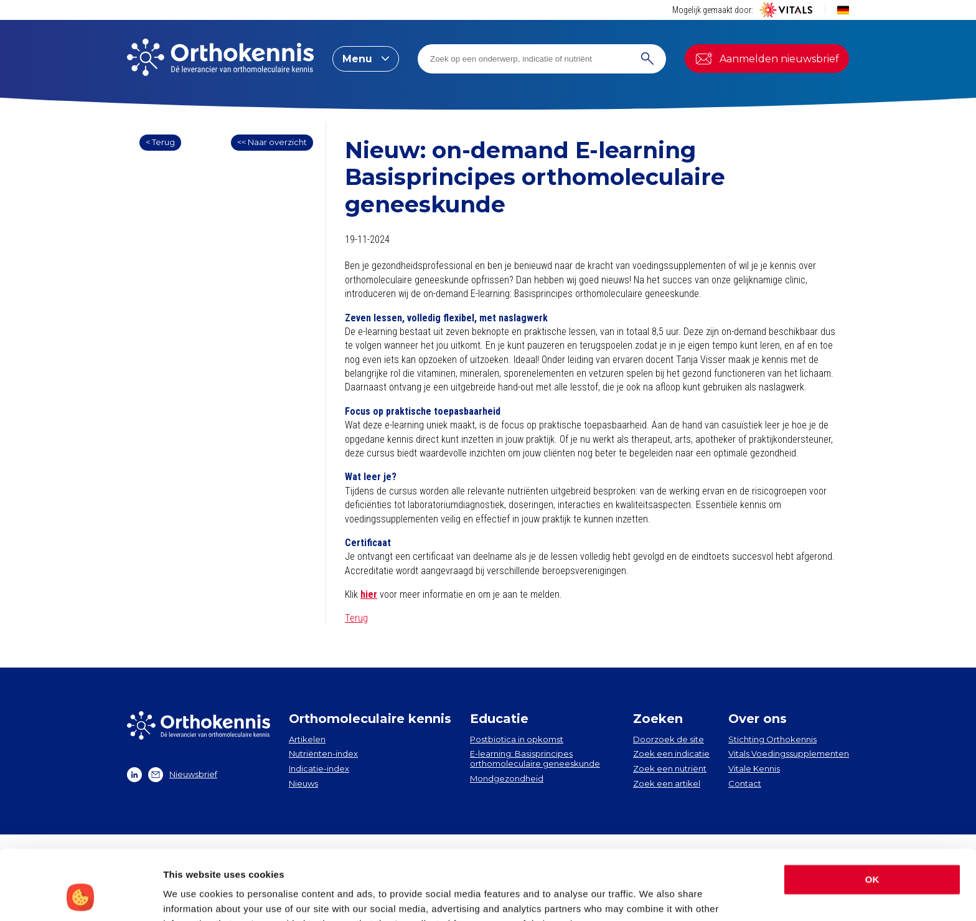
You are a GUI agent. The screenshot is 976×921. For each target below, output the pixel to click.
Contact (744, 783)
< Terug (160, 142)
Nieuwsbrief (182, 774)
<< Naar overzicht (272, 142)
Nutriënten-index (323, 753)
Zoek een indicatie (671, 753)
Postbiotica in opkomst (516, 739)
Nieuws (303, 783)
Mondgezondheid (506, 778)
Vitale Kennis (754, 768)
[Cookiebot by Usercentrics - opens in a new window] (80, 896)
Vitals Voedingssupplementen (788, 753)
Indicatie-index (319, 768)
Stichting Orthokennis (772, 739)
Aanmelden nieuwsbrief (767, 58)
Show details (192, 896)
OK (872, 818)
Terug (356, 618)
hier (368, 594)
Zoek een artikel (666, 783)
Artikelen (307, 739)
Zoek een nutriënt (669, 768)
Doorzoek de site (668, 739)
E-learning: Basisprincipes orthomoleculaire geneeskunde (535, 758)
